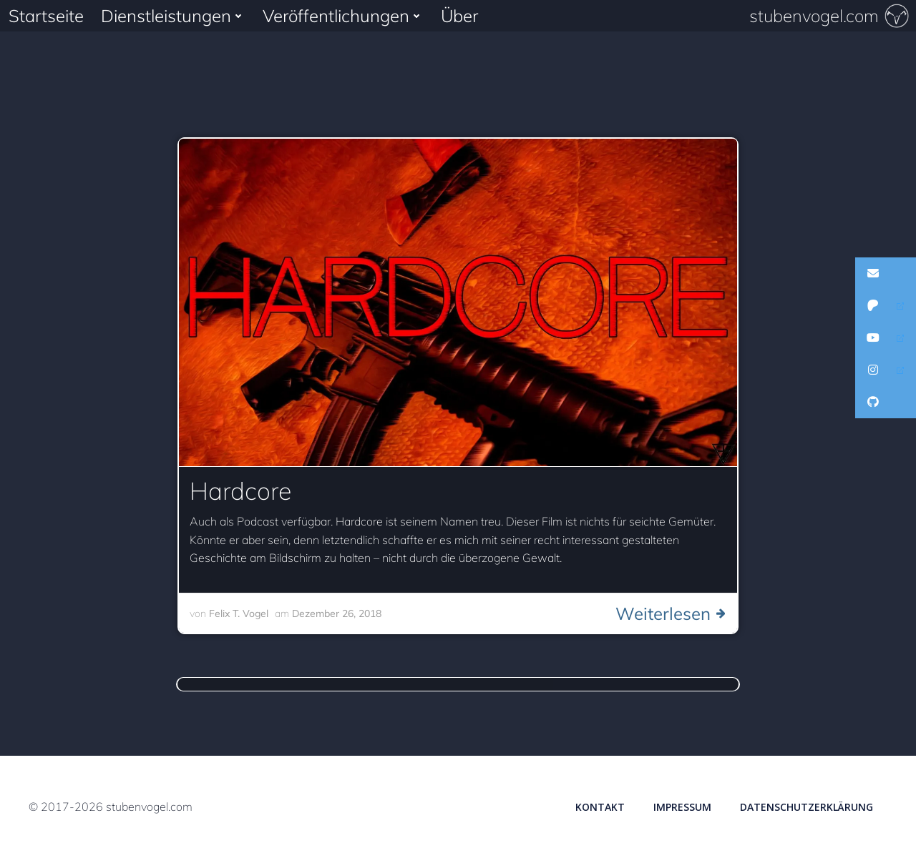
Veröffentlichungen (343, 15)
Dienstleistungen (173, 15)
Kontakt (600, 807)
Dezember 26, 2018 (336, 613)
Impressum (682, 807)
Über (459, 15)
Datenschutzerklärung (806, 807)
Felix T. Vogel (238, 613)
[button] (885, 273)
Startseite (46, 15)
